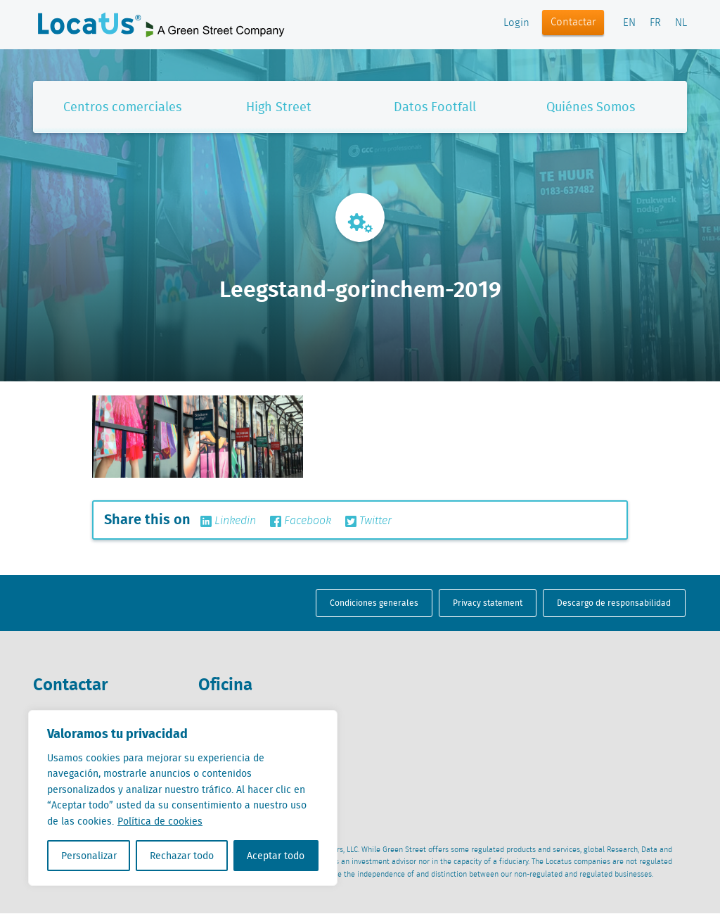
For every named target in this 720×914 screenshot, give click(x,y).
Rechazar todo (182, 856)
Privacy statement (487, 603)
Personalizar (89, 856)
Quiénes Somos (590, 106)
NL (681, 23)
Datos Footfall (435, 106)
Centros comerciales (122, 106)
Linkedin (228, 521)
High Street (278, 106)
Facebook (300, 521)
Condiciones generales (374, 603)
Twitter (368, 521)
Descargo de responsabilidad (614, 603)
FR (655, 23)
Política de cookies (159, 821)
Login (516, 23)
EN (629, 23)
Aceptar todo (275, 856)
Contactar (573, 22)
